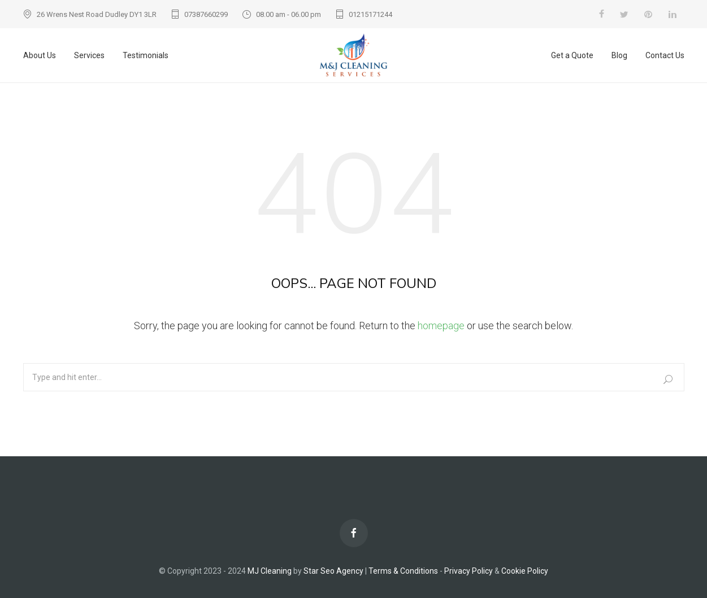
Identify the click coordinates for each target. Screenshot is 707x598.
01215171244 (370, 14)
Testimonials (145, 55)
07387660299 (206, 14)
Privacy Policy (468, 570)
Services (89, 55)
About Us (39, 55)
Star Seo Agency (333, 570)
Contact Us (664, 55)
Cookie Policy (524, 570)
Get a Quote (572, 55)
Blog (619, 55)
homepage (441, 325)
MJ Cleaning (270, 570)
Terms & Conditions (403, 570)
